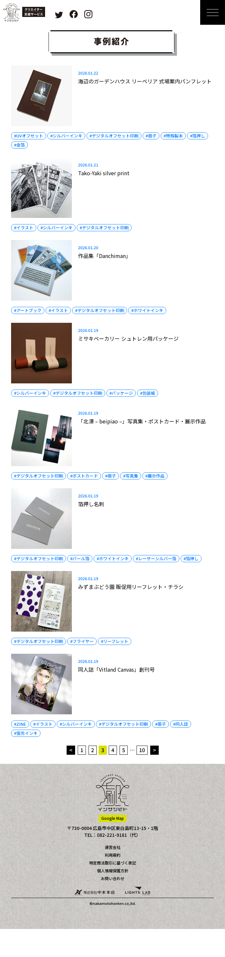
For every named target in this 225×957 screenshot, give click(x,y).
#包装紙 (147, 393)
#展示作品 (155, 476)
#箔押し (197, 136)
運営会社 (113, 847)
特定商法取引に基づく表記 (112, 862)
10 (142, 750)
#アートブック (27, 310)
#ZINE (20, 724)
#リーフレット (114, 641)
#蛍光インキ (26, 733)
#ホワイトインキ (147, 310)
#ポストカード (84, 476)
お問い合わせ (112, 878)
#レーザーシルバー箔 (156, 558)
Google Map (112, 818)
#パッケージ (121, 393)
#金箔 (19, 145)
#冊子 (151, 136)
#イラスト (23, 227)
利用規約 (113, 855)
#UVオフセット (28, 136)
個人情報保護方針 (112, 870)
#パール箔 (79, 558)
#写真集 (130, 476)
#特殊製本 (173, 136)
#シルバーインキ (66, 136)
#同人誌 (180, 724)
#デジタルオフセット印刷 (113, 136)
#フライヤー (82, 641)
